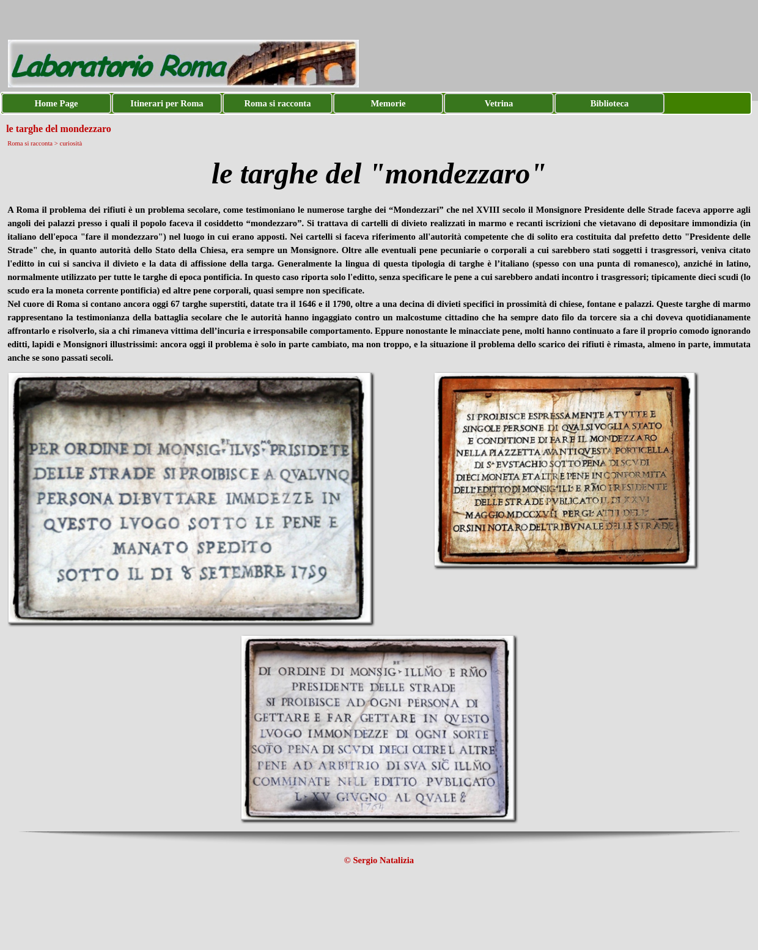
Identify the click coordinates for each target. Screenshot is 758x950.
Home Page (56, 103)
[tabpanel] (379, 174)
